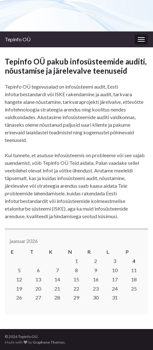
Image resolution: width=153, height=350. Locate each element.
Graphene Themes (49, 342)
